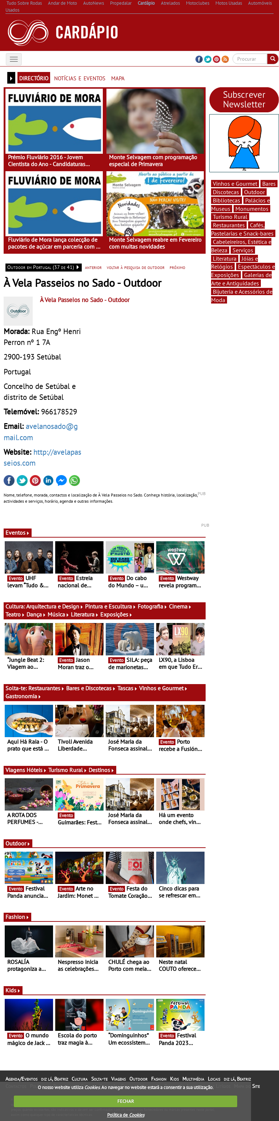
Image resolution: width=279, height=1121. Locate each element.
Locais (214, 1079)
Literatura (85, 614)
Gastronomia (23, 696)
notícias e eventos (79, 77)
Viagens (118, 1079)
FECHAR (125, 1101)
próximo (177, 267)
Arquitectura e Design (55, 606)
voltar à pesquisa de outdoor (136, 267)
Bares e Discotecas (91, 688)
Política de (125, 1115)
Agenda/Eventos (21, 1079)
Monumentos (251, 208)
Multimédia (193, 1079)
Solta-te (99, 1079)
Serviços (242, 250)
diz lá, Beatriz (54, 1079)
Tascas (127, 688)
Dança (36, 614)
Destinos (101, 770)
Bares (269, 183)
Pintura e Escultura (110, 606)
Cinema (180, 606)
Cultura (80, 1079)
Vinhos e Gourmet (163, 688)
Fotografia (152, 606)
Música (58, 614)
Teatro (15, 614)
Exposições (116, 614)
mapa (118, 77)
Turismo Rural (67, 770)
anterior (93, 267)
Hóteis (37, 770)
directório (33, 77)
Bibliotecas (226, 200)
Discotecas (226, 192)
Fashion (17, 916)
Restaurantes (46, 688)
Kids (13, 990)
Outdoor (18, 843)
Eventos (17, 532)
